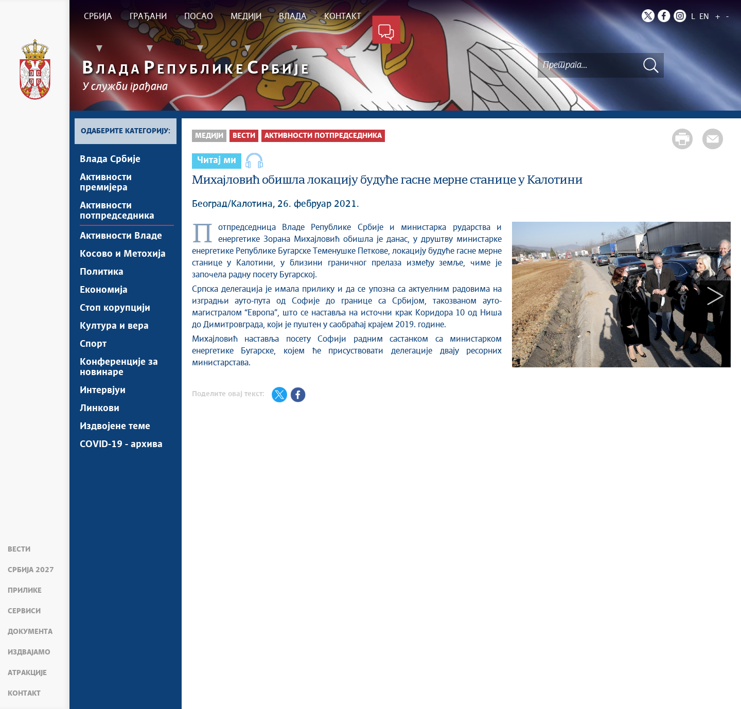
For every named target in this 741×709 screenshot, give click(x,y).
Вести (19, 549)
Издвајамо (29, 652)
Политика (101, 272)
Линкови (99, 408)
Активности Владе (121, 236)
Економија (104, 290)
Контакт (24, 693)
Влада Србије (110, 159)
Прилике (25, 590)
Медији (209, 135)
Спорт (93, 344)
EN (704, 17)
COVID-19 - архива (121, 444)
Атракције (27, 673)
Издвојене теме (115, 426)
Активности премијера (106, 182)
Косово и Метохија (123, 254)
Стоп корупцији (115, 308)
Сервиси (24, 611)
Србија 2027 (31, 570)
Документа (30, 631)
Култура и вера (114, 326)
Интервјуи (103, 390)
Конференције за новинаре (119, 367)
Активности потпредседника (117, 211)
